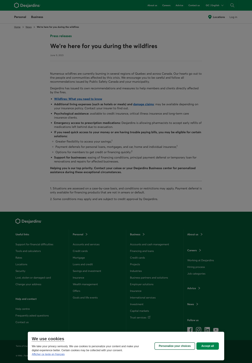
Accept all (207, 346)
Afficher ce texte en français (48, 354)
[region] (126, 346)
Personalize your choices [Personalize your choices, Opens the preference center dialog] (175, 346)
